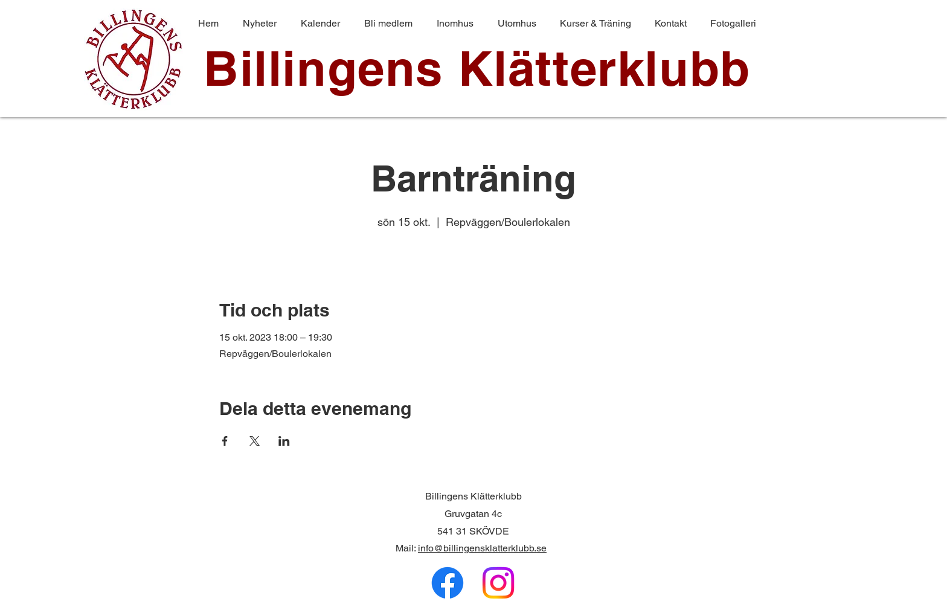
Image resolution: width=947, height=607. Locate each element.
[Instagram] (498, 583)
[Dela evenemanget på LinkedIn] (284, 441)
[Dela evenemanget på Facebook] (225, 441)
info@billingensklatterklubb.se (482, 548)
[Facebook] (447, 583)
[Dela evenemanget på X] (254, 441)
